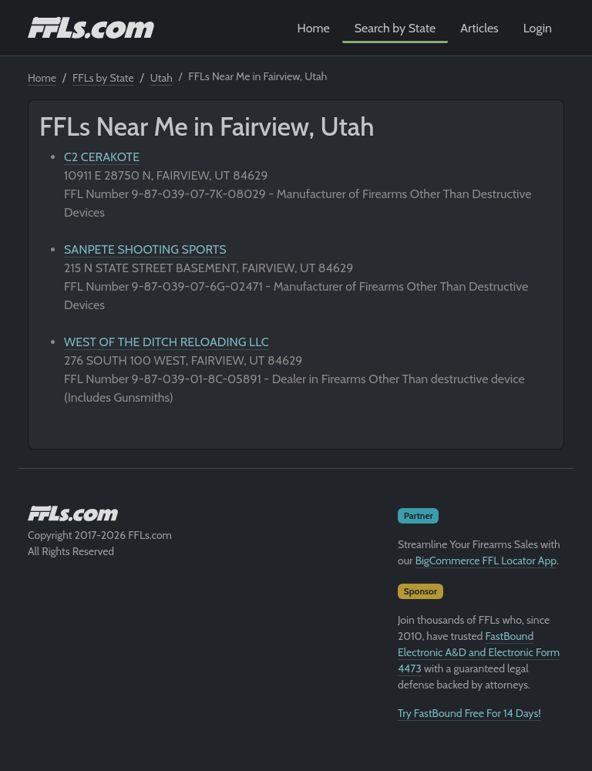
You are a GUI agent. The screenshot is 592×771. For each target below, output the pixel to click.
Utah (161, 78)
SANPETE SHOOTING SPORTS (145, 249)
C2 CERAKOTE (102, 157)
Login (537, 28)
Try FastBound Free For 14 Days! (469, 713)
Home (314, 28)
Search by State (395, 28)
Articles (479, 28)
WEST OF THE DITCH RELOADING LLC (166, 342)
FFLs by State (103, 78)
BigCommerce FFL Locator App (486, 560)
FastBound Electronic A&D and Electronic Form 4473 (479, 652)
